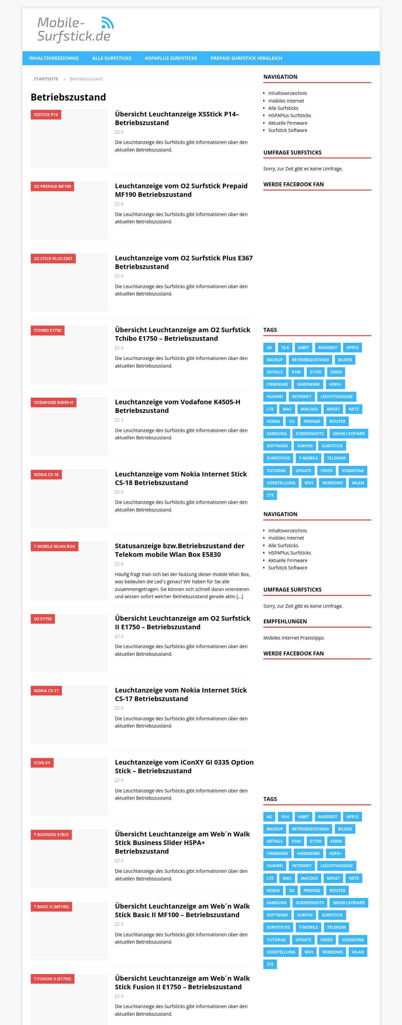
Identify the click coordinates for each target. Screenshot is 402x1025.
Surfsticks (278, 458)
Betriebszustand (310, 360)
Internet (302, 396)
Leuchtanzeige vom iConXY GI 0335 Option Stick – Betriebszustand (184, 766)
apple (352, 347)
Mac (287, 409)
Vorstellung (281, 483)
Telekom (336, 458)
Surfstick (332, 446)
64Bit (303, 347)
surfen (305, 446)
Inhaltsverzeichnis (54, 58)
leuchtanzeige (337, 396)
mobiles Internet (286, 101)
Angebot (327, 347)
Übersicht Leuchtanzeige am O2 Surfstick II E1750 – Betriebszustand (182, 622)
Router (337, 421)
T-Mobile (308, 458)
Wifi (309, 483)
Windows (332, 483)
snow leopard (349, 433)
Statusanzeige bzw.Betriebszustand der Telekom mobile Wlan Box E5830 (180, 550)
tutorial (276, 470)
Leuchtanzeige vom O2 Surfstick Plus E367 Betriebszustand (184, 262)
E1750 (315, 372)
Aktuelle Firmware (287, 123)
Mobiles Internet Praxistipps (293, 638)
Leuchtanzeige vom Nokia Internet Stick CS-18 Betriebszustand (181, 478)
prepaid (312, 421)
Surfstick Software (287, 130)
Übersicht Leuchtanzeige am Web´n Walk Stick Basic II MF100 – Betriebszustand (182, 910)
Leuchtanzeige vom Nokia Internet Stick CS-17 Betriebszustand (181, 694)
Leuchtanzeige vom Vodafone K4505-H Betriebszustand (178, 406)
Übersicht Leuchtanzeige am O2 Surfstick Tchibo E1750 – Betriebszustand (182, 334)
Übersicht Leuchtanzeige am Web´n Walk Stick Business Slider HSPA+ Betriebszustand (182, 842)
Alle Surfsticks (112, 58)
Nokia (273, 421)
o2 (291, 421)
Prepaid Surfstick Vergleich (246, 58)
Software (277, 446)
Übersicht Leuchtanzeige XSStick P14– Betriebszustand (177, 118)
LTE (270, 409)
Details (275, 372)
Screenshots (310, 433)
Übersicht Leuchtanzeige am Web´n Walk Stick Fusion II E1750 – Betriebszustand (182, 982)
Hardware (308, 384)
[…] (240, 596)
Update (303, 470)
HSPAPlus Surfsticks (171, 58)
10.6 (285, 347)
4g (269, 347)
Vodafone (353, 470)
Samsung (277, 433)
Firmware (277, 384)
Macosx (309, 409)
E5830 (336, 372)
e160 (296, 372)
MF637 (333, 409)
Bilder (345, 360)
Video (327, 470)
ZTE (270, 495)
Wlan (358, 483)
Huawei (275, 396)
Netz (354, 409)
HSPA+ (335, 384)
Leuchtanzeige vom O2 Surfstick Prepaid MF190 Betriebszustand (181, 190)
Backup (275, 360)
